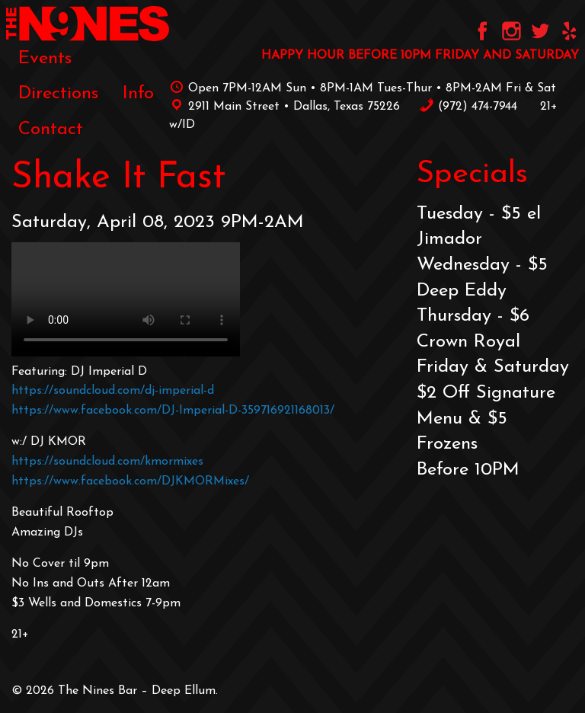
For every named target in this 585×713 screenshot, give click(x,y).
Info (138, 94)
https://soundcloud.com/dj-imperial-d (112, 391)
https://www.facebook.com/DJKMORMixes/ (130, 481)
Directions (58, 94)
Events (45, 59)
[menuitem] (45, 58)
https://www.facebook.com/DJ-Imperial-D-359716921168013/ (172, 410)
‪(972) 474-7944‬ (468, 107)
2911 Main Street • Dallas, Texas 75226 (284, 107)
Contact (50, 129)
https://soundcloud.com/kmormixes (107, 462)
